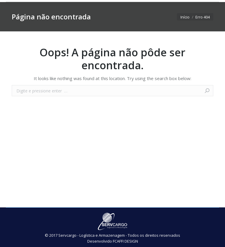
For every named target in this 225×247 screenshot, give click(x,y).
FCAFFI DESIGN (125, 241)
